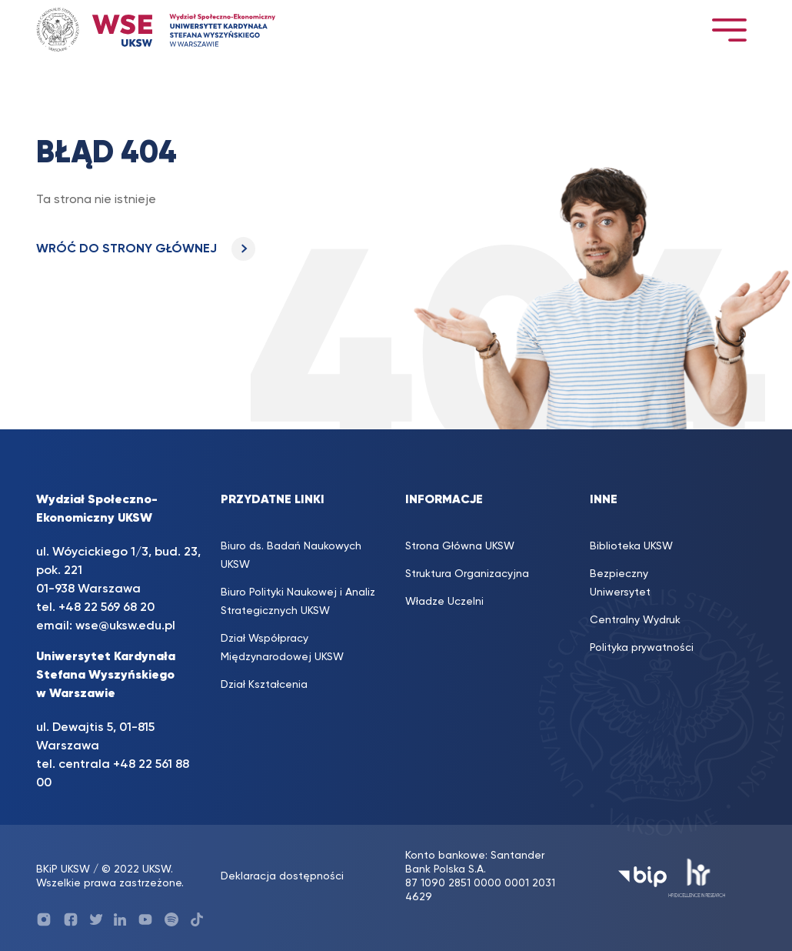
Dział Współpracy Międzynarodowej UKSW (282, 647)
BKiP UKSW (63, 869)
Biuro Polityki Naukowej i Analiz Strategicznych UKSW (298, 601)
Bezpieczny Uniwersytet (620, 583)
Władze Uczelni (444, 601)
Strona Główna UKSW (459, 546)
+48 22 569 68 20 (106, 608)
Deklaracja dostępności (282, 876)
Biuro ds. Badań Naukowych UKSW (291, 555)
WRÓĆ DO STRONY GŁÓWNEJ (145, 249)
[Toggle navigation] (729, 29)
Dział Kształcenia (264, 684)
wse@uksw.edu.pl (125, 626)
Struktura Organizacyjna (467, 574)
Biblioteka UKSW (631, 546)
